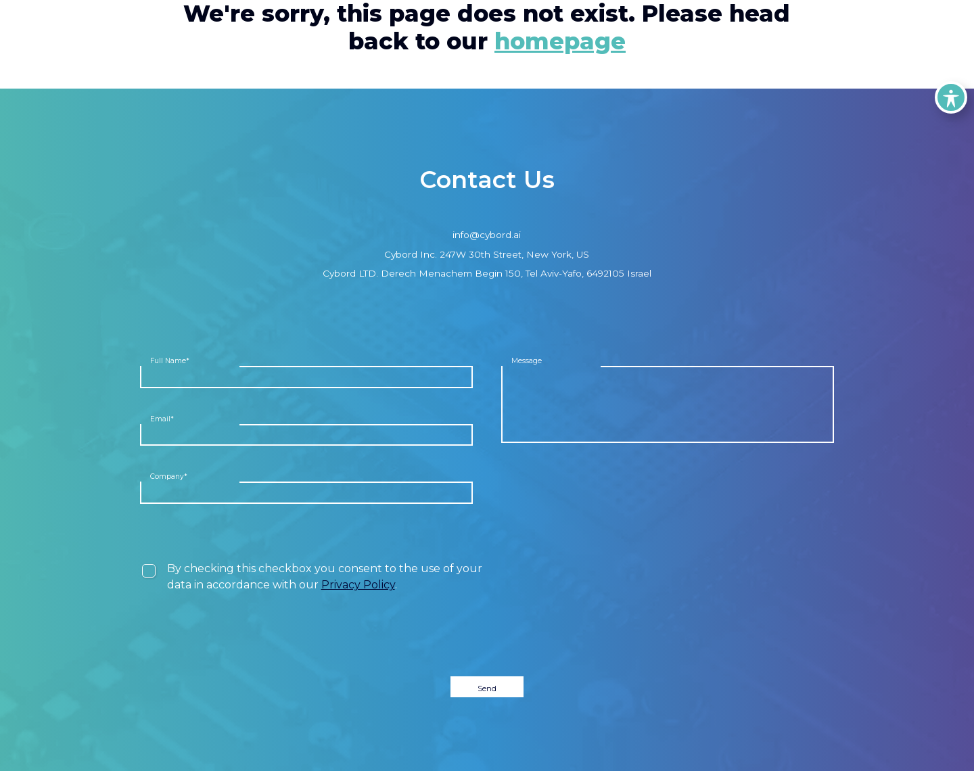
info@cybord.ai (487, 234)
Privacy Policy (358, 584)
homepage (560, 41)
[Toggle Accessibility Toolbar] (951, 97)
